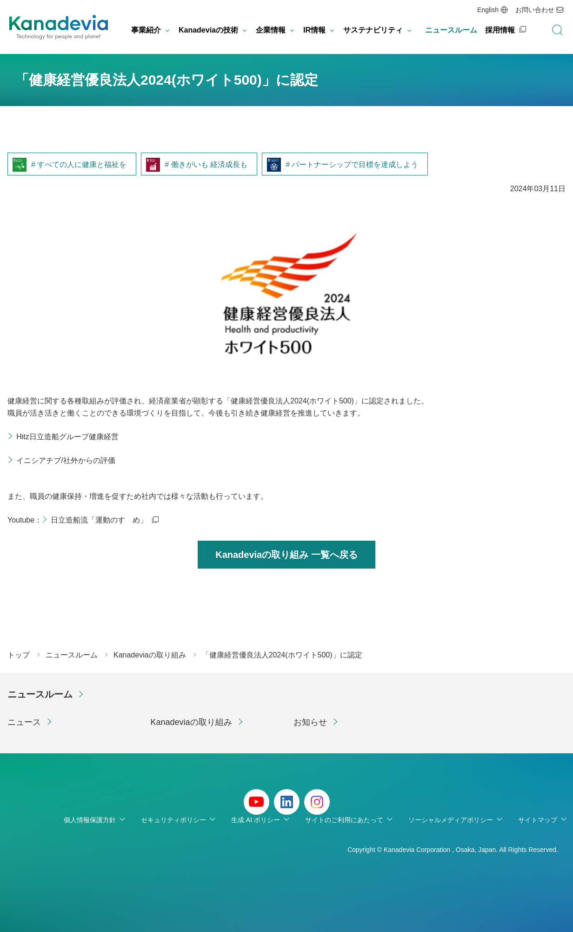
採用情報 (500, 30)
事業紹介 (146, 30)
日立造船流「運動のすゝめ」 (99, 520)
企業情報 (271, 30)
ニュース (24, 722)
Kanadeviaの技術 (208, 30)
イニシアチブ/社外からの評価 (65, 460)
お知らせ (310, 722)
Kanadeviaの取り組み (191, 722)
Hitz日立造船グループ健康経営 (67, 437)
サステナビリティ (373, 30)
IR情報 (314, 30)
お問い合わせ (534, 9)
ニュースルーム (451, 30)
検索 (557, 30)
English (488, 9)
